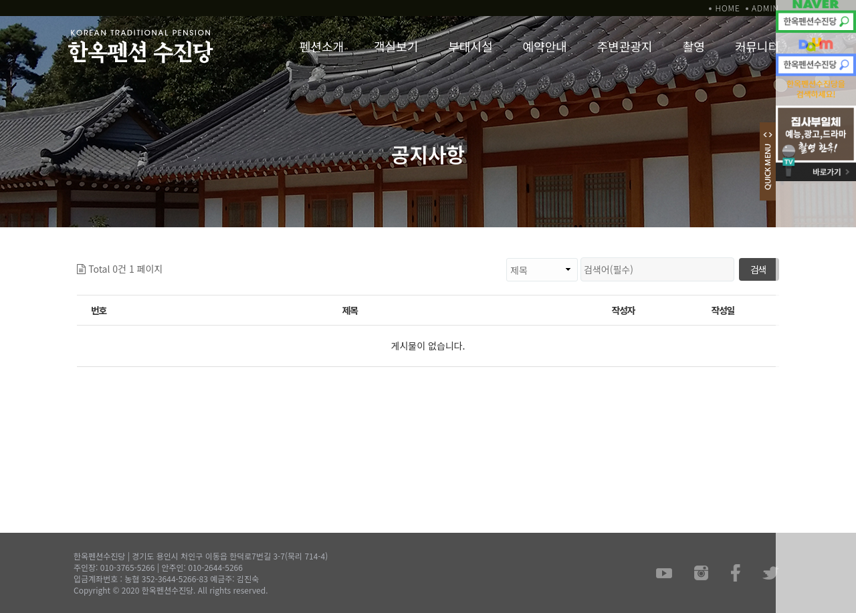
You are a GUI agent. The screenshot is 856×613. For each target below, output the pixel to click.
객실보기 (396, 46)
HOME (727, 7)
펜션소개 (322, 46)
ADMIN (765, 7)
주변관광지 (625, 46)
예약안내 (545, 46)
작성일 (723, 310)
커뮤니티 (757, 46)
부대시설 (470, 46)
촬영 (694, 46)
